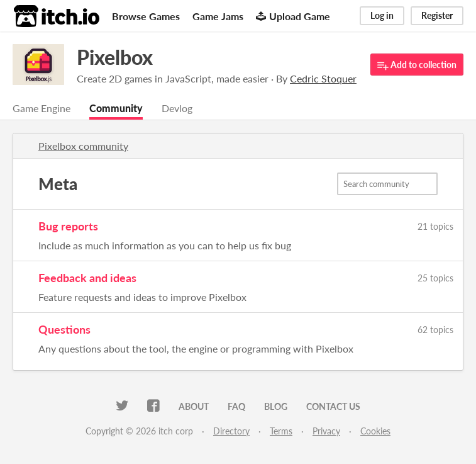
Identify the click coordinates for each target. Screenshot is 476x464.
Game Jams (217, 16)
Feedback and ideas (87, 278)
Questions (64, 329)
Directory (231, 431)
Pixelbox (115, 57)
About (194, 406)
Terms (281, 431)
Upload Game (293, 16)
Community (116, 108)
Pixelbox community (83, 146)
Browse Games (146, 16)
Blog (275, 406)
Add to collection (417, 65)
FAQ (236, 406)
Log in (382, 15)
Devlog (177, 108)
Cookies (375, 431)
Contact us (333, 406)
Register (437, 15)
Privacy (326, 431)
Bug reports (68, 226)
